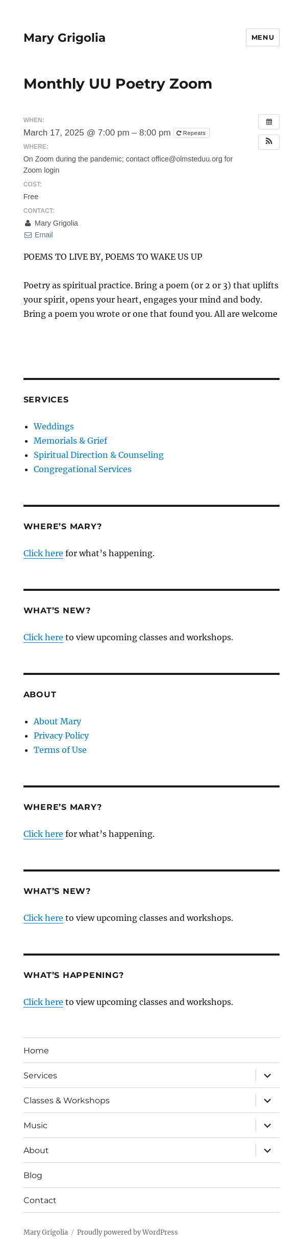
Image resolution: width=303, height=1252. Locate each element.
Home (36, 1050)
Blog (32, 1175)
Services (40, 1075)
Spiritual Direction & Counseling (99, 455)
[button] (269, 142)
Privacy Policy (61, 735)
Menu (262, 37)
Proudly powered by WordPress (127, 1232)
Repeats (192, 133)
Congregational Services (83, 469)
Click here (43, 553)
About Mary (57, 721)
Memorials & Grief (70, 441)
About (36, 1150)
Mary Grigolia (64, 38)
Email (38, 235)
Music (35, 1125)
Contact (40, 1200)
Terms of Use (60, 750)
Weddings (54, 426)
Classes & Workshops (66, 1100)
